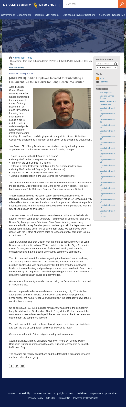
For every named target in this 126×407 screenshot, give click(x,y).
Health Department (108, 101)
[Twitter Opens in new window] (17, 366)
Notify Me (104, 82)
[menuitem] (8, 15)
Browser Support (42, 393)
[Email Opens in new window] (22, 366)
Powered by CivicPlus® (85, 398)
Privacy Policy (35, 398)
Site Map (50, 398)
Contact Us (64, 398)
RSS (102, 78)
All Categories (106, 93)
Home (11, 393)
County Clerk (105, 105)
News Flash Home (22, 57)
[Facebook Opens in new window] (11, 366)
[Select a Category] (106, 67)
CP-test (103, 217)
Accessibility (24, 393)
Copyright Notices (63, 393)
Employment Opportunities (104, 393)
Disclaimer (81, 393)
